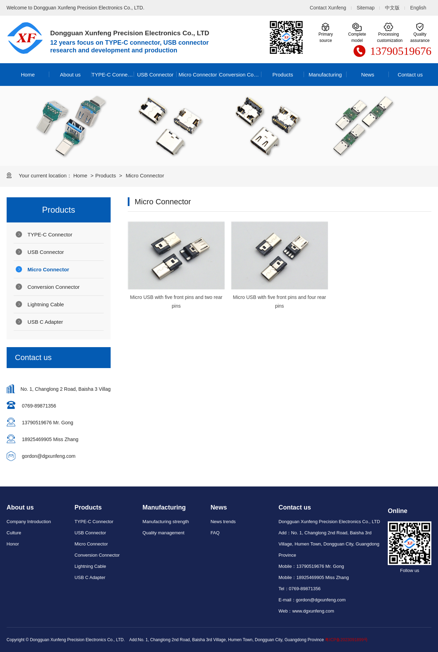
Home (28, 75)
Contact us (410, 75)
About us (70, 75)
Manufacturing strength (165, 521)
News (367, 75)
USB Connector (155, 75)
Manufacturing (325, 75)
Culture (14, 532)
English (418, 7)
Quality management (163, 532)
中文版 (392, 7)
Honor (13, 544)
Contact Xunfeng (328, 7)
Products (283, 75)
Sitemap (365, 7)
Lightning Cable (46, 304)
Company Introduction (29, 521)
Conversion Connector (240, 75)
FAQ (215, 532)
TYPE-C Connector (112, 75)
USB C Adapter (45, 322)
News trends (223, 521)
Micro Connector (198, 75)
